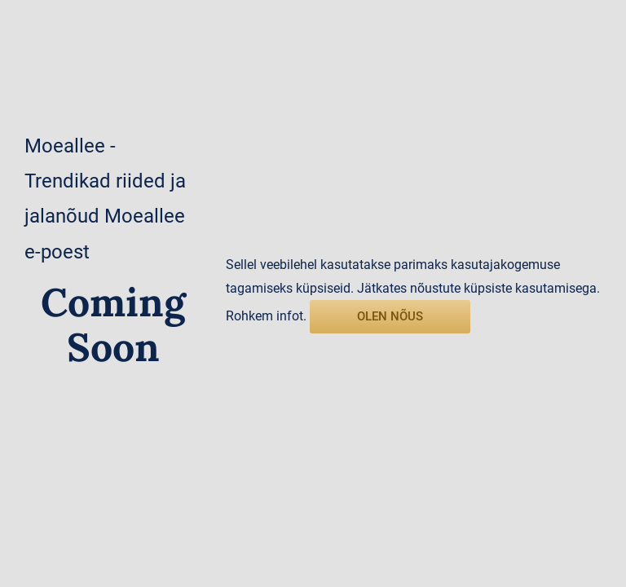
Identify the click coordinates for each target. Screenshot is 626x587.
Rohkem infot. (266, 316)
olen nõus (390, 316)
